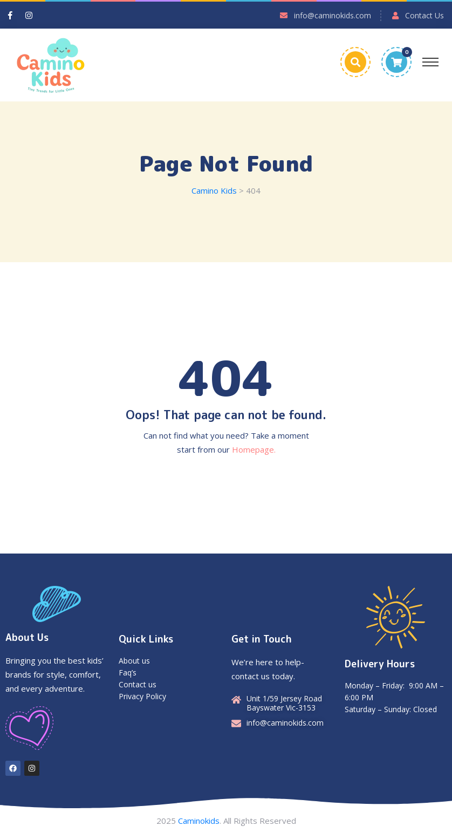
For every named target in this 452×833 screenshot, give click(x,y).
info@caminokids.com (332, 15)
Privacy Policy (142, 696)
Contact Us (424, 15)
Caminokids (199, 820)
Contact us (137, 684)
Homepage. (254, 449)
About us (134, 661)
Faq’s (127, 672)
